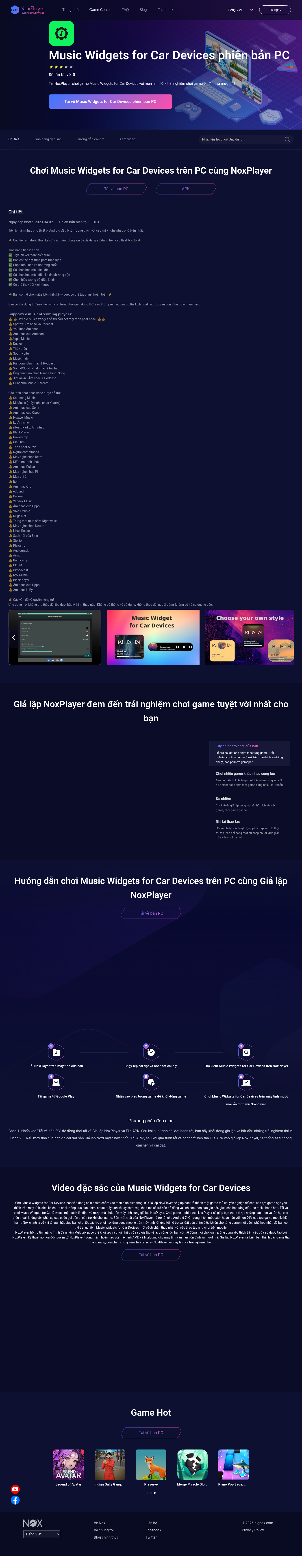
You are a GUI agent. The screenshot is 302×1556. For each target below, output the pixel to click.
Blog (143, 10)
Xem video (127, 139)
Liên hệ (151, 1523)
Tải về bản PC (116, 188)
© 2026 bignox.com (257, 1523)
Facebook (165, 10)
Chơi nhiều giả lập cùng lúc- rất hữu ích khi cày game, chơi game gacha (246, 808)
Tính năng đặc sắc (47, 139)
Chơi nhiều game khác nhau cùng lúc (245, 774)
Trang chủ (70, 10)
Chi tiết (14, 139)
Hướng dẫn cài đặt (90, 139)
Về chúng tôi (104, 1530)
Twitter (151, 1537)
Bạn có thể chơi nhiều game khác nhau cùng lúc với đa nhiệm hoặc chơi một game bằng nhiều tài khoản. (250, 783)
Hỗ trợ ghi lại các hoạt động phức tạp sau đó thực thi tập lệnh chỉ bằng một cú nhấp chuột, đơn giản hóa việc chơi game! (248, 833)
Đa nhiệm (223, 799)
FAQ (125, 10)
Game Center (100, 10)
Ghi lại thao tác (228, 821)
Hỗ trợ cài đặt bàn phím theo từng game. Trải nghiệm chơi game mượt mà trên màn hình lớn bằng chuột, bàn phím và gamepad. (249, 757)
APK (185, 188)
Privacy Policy (253, 1530)
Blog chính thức (106, 1537)
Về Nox (99, 1523)
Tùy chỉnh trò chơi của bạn (237, 746)
